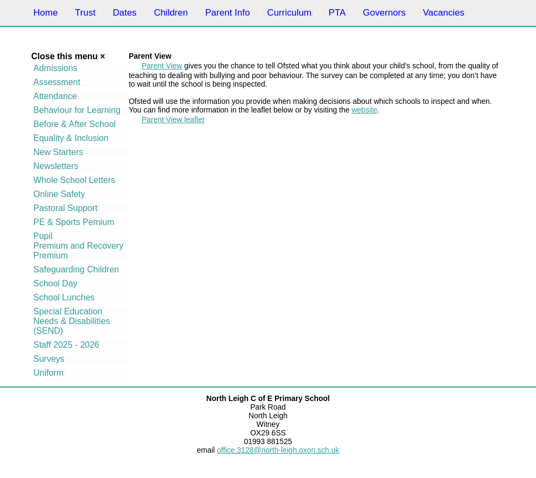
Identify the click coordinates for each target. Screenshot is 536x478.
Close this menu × (68, 56)
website (364, 110)
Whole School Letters (74, 180)
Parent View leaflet (173, 119)
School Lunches (64, 297)
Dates (124, 13)
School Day (55, 283)
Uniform (48, 372)
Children (171, 13)
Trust (85, 13)
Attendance (55, 96)
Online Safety (59, 194)
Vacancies (443, 13)
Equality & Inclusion (71, 138)
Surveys (49, 358)
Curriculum (289, 13)
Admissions (55, 68)
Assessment (56, 82)
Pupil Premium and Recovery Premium (78, 245)
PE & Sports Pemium (73, 222)
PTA (337, 13)
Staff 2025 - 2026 (66, 344)
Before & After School (74, 124)
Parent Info (227, 13)
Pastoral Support (65, 208)
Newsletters (56, 166)
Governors (384, 13)
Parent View (162, 65)
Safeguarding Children (76, 269)
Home (45, 13)
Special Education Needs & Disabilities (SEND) (71, 321)
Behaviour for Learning (77, 110)
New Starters (58, 152)
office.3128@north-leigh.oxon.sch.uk (278, 450)
